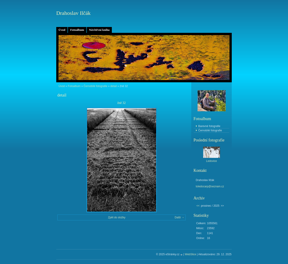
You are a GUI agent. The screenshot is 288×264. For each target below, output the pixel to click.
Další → (179, 217)
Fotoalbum (77, 29)
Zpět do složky (116, 217)
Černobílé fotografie (95, 86)
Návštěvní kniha (99, 29)
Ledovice (211, 161)
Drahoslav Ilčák (73, 13)
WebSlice (190, 254)
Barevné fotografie (209, 126)
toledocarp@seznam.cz (210, 186)
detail (113, 86)
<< (198, 205)
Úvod (61, 29)
